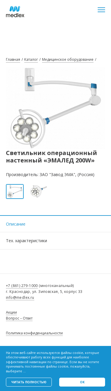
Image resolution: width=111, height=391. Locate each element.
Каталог (31, 59)
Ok (82, 382)
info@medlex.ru (20, 297)
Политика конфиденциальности (34, 333)
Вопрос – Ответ (19, 318)
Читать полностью (28, 382)
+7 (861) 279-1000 (22, 285)
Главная (13, 59)
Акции (11, 312)
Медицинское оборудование (68, 59)
